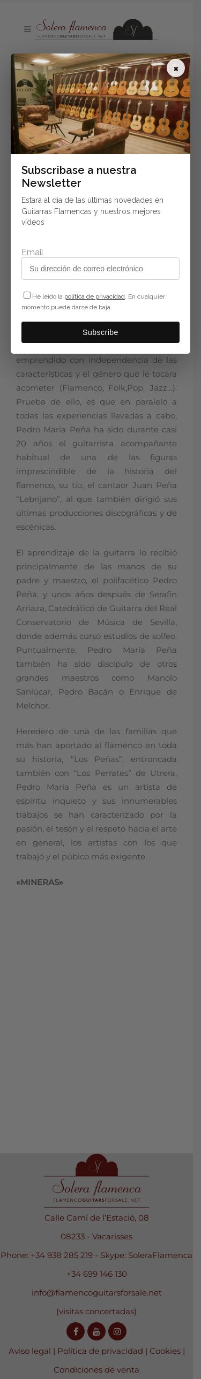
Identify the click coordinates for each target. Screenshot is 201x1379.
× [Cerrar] (176, 68)
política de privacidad (94, 296)
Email (32, 252)
